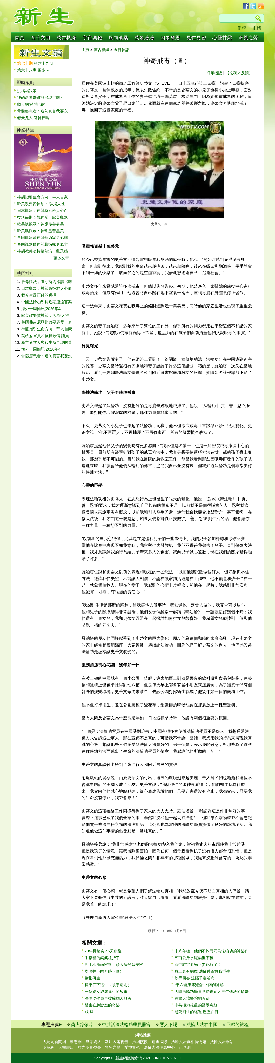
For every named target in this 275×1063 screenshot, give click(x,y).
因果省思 (170, 37)
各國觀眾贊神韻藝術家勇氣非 (42, 237)
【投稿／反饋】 (239, 73)
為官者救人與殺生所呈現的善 (46, 342)
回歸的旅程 (237, 1024)
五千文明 (40, 37)
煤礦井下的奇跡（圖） (104, 971)
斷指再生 (92, 978)
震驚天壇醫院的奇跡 (192, 998)
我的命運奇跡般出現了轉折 (40, 97)
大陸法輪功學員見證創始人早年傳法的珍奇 (212, 991)
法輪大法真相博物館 (188, 1041)
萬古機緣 (66, 37)
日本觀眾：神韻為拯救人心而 (42, 210)
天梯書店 (66, 1047)
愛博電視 (132, 1047)
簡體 (241, 28)
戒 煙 (89, 1012)
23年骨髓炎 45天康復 (103, 951)
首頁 (19, 37)
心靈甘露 (222, 37)
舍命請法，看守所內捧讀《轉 (46, 281)
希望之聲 (112, 1047)
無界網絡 (93, 1041)
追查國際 (159, 1041)
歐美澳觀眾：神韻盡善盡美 (42, 224)
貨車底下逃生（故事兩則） (108, 985)
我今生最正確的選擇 (38, 295)
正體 (256, 28)
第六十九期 (43, 63)
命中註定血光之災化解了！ (198, 964)
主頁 (85, 50)
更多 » (43, 70)
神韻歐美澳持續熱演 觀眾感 (42, 251)
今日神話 (121, 50)
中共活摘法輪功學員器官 (126, 1024)
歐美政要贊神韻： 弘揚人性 (41, 203)
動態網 (76, 1041)
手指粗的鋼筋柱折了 (102, 958)
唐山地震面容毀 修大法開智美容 (114, 964)
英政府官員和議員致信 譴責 (45, 335)
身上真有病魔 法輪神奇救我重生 (202, 971)
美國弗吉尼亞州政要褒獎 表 (46, 322)
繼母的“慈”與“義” (31, 104)
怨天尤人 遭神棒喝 (33, 118)
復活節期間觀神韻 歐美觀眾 (42, 217)
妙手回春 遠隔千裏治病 (194, 978)
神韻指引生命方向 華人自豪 (42, 197)
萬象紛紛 (144, 37)
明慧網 (48, 1047)
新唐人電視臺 (116, 1041)
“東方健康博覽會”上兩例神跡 (199, 985)
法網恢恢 (140, 1041)
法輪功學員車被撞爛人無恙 (108, 998)
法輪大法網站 (221, 1041)
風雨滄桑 (118, 37)
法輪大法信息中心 (159, 1047)
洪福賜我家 (27, 91)
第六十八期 (27, 70)
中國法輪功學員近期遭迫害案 (46, 302)
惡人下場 (168, 1024)
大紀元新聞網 (54, 1041)
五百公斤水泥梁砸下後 (194, 958)
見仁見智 (196, 37)
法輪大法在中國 (201, 1024)
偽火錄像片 (82, 1024)
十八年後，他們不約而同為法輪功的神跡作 (212, 951)
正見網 (185, 1047)
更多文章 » (62, 258)
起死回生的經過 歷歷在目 (196, 1012)
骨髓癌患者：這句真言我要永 (42, 111)
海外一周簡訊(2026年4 (41, 308)
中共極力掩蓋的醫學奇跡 (196, 1005)
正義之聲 (248, 37)
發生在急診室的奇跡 (102, 1005)
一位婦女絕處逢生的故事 (106, 991)
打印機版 (214, 73)
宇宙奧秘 (92, 37)
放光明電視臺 (89, 1047)
